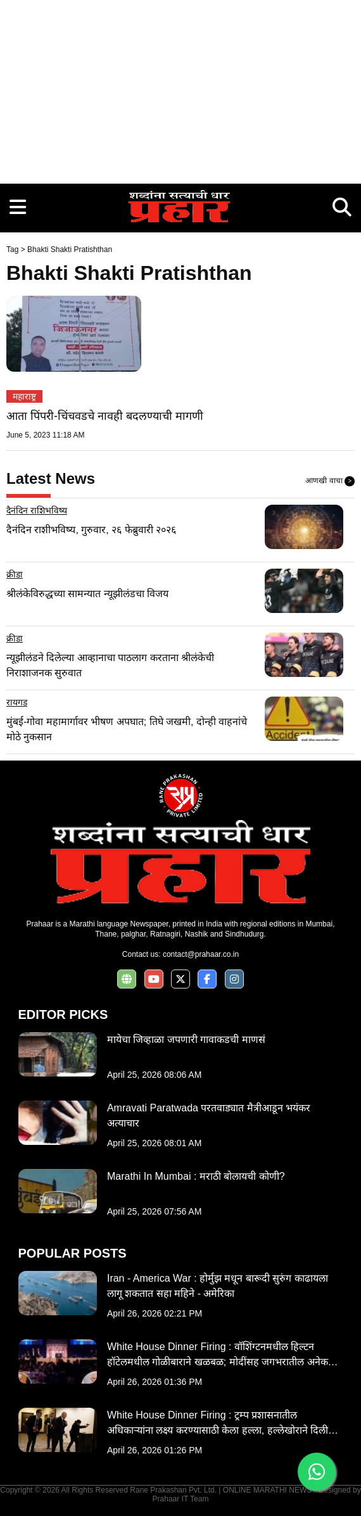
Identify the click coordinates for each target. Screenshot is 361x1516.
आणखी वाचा (330, 481)
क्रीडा (14, 574)
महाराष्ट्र (24, 396)
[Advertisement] (180, 88)
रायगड (16, 702)
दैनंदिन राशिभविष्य (36, 510)
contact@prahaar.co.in (201, 954)
